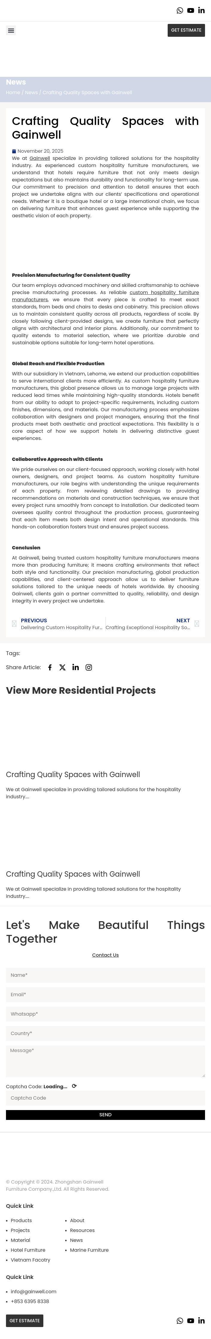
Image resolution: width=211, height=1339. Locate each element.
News (31, 92)
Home (13, 92)
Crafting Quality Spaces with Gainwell (73, 774)
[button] (11, 30)
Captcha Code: (41, 1086)
